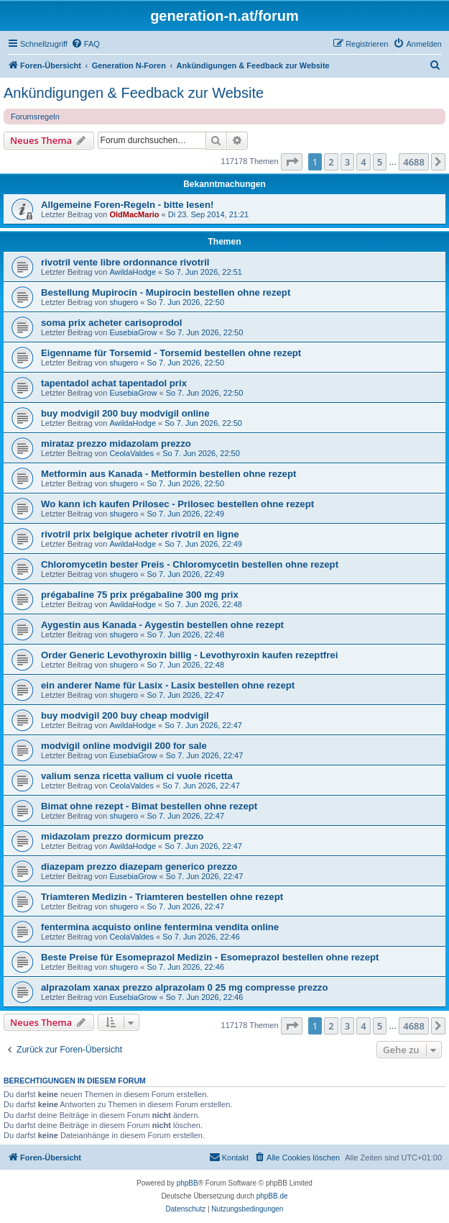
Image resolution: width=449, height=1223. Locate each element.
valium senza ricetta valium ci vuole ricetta (137, 775)
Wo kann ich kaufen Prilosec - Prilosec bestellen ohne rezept (177, 504)
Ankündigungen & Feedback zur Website (134, 93)
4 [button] (363, 161)
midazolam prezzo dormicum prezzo (122, 836)
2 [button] (330, 161)
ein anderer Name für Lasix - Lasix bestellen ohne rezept (168, 685)
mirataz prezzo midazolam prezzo (116, 443)
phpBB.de (272, 1196)
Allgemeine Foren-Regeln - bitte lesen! (127, 204)
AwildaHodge (132, 272)
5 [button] (379, 161)
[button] (291, 162)
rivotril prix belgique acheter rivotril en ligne (140, 534)
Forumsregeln (35, 116)
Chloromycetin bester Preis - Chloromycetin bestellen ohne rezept (189, 564)
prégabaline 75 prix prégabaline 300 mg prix (140, 594)
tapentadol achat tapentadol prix (114, 383)
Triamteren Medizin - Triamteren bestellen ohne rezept (162, 896)
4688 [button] (414, 161)
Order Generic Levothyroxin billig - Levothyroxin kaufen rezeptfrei (189, 655)
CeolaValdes (131, 453)
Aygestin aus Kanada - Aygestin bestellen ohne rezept (162, 624)
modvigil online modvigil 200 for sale (124, 745)
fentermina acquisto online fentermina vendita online (160, 927)
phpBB (187, 1183)
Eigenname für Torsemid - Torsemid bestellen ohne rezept (171, 352)
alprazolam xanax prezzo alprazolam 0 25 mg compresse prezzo (184, 987)
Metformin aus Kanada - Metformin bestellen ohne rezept (168, 473)
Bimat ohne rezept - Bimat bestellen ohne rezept (149, 806)
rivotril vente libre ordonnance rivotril (125, 262)
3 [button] (347, 161)
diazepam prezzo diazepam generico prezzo (139, 866)
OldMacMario (134, 214)
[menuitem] (85, 44)
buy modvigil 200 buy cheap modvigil (125, 715)
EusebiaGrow (133, 332)
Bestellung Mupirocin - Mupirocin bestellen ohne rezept (165, 292)
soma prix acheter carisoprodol (111, 322)
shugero (123, 302)
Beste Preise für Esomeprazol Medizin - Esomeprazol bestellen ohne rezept (210, 957)
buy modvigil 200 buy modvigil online (125, 413)
